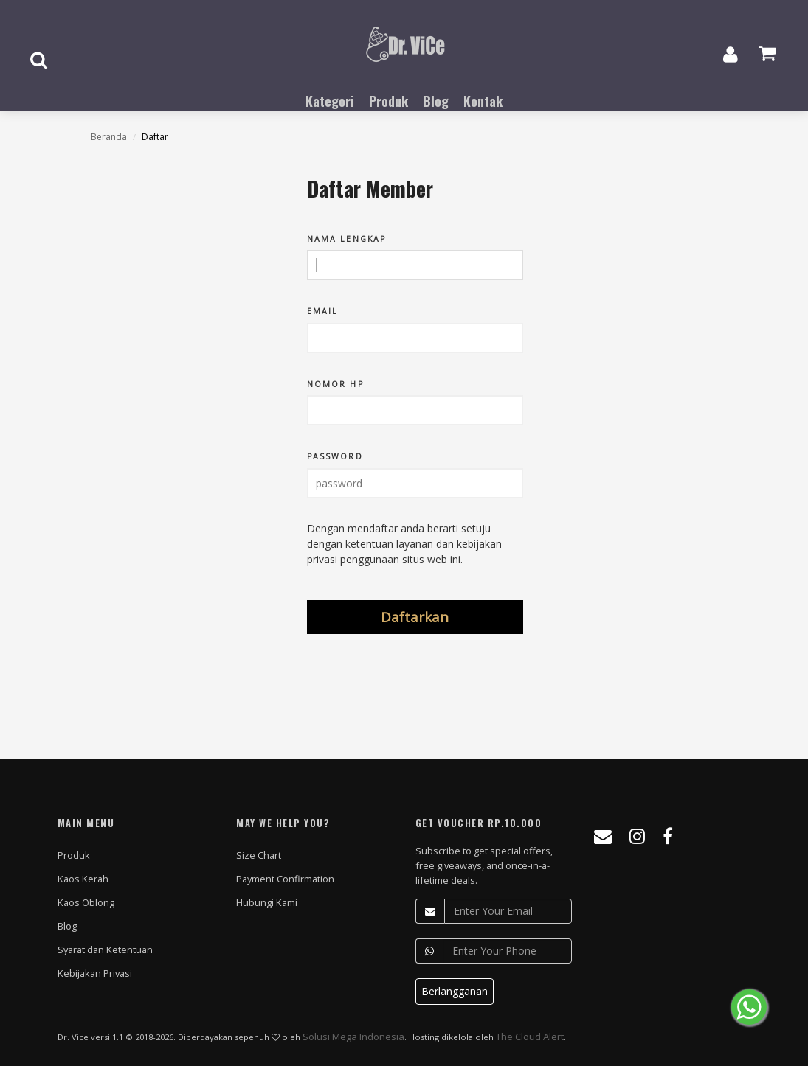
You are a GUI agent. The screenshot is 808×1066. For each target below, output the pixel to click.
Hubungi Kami (266, 902)
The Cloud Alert (530, 1036)
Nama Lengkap (346, 239)
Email (323, 311)
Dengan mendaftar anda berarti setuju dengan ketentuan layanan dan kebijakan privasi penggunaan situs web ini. (404, 543)
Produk (74, 855)
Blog (67, 926)
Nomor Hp (335, 384)
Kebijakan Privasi (95, 973)
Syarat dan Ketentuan (105, 949)
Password (335, 457)
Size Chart (258, 855)
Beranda (109, 136)
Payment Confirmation (285, 878)
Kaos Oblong (86, 902)
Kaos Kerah (83, 878)
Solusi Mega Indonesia (353, 1036)
